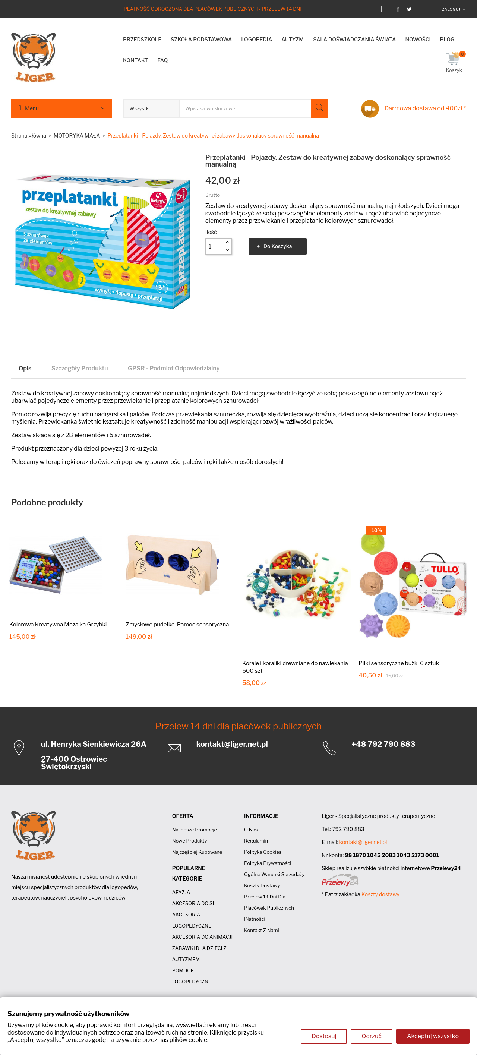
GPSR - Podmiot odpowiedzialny (173, 368)
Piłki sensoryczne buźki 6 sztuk (399, 663)
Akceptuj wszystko (433, 1036)
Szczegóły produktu (79, 368)
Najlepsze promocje (194, 830)
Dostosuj (324, 1036)
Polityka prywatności (267, 863)
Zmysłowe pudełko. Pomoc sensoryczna (177, 624)
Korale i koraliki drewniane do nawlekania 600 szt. (295, 667)
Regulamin (256, 841)
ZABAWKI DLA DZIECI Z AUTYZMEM (199, 953)
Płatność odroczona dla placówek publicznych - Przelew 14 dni (212, 9)
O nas (251, 830)
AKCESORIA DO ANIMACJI (202, 937)
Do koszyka (277, 246)
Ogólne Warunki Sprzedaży (274, 874)
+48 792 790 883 (383, 744)
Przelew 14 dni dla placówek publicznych (238, 726)
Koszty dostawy (262, 885)
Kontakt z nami (261, 930)
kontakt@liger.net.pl (232, 744)
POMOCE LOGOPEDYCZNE (191, 976)
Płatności (254, 919)
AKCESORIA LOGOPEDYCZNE (191, 920)
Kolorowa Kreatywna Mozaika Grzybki (58, 624)
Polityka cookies (263, 852)
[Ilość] (214, 246)
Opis (25, 368)
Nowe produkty (189, 841)
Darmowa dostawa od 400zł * (425, 108)
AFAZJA (181, 892)
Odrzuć (371, 1036)
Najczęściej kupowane (197, 852)
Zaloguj (451, 9)
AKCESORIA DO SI (193, 903)
